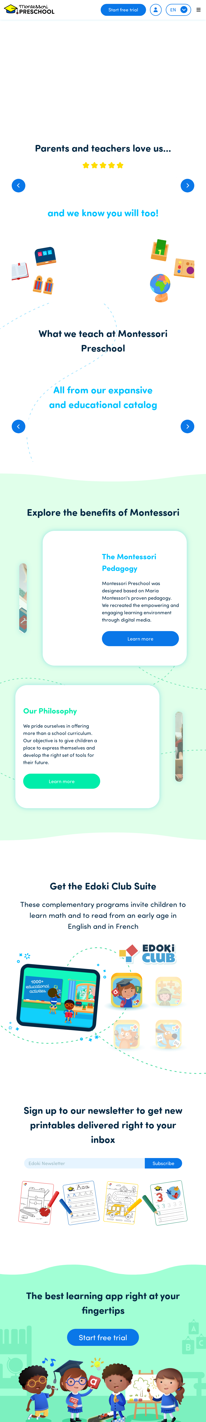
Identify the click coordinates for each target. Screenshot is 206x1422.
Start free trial (123, 10)
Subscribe (163, 1163)
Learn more (140, 638)
